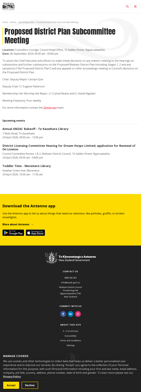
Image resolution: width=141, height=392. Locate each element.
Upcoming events (26, 22)
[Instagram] (78, 313)
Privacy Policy (12, 376)
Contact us (70, 271)
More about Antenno (15, 224)
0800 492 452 (70, 277)
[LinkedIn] (70, 313)
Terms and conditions (70, 340)
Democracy (50, 107)
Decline (30, 385)
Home (5, 22)
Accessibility (70, 335)
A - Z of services (70, 331)
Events (13, 22)
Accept (11, 385)
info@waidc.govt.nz (70, 282)
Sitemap (71, 345)
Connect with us (70, 306)
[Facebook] (63, 313)
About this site (70, 324)
